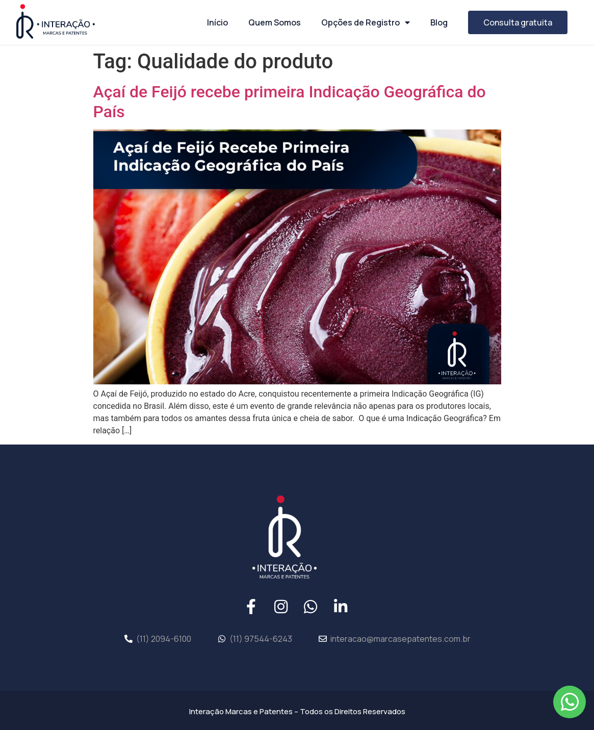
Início (217, 22)
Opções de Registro (365, 22)
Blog (439, 22)
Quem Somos (274, 22)
